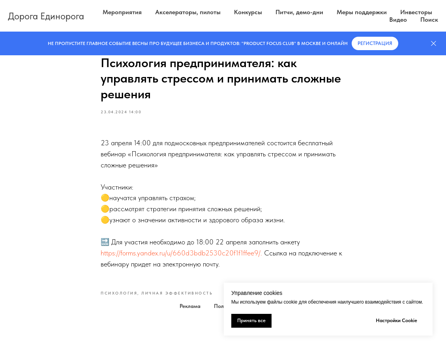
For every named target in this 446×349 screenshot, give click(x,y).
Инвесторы (416, 12)
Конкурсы (248, 12)
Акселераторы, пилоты (188, 12)
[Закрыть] (433, 43)
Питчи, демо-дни (299, 12)
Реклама (190, 306)
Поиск (429, 19)
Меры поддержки (362, 12)
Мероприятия (122, 12)
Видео (398, 19)
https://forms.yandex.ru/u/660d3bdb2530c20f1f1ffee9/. (181, 253)
